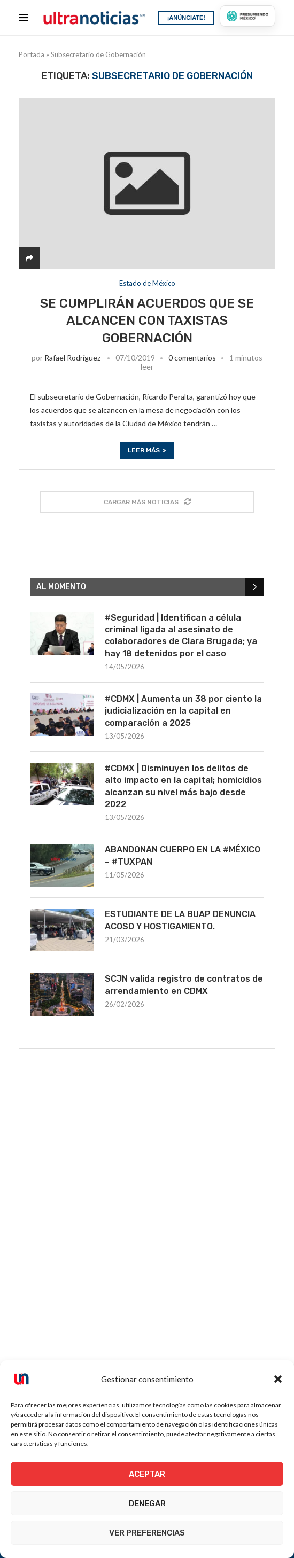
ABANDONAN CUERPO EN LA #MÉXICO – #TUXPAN (182, 855)
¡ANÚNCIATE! (186, 17)
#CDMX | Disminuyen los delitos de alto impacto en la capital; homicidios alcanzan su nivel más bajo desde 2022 (183, 786)
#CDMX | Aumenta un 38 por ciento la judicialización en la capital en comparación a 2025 (183, 711)
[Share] (29, 257)
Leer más (147, 450)
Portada (31, 54)
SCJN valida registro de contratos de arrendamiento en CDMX (184, 985)
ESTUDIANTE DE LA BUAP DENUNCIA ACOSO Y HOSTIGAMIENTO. (180, 920)
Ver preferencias (147, 1533)
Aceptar (147, 1474)
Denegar (147, 1503)
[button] (278, 1379)
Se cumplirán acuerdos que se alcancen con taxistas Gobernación (147, 321)
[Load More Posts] (147, 502)
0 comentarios (192, 357)
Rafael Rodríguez (72, 357)
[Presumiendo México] (247, 16)
